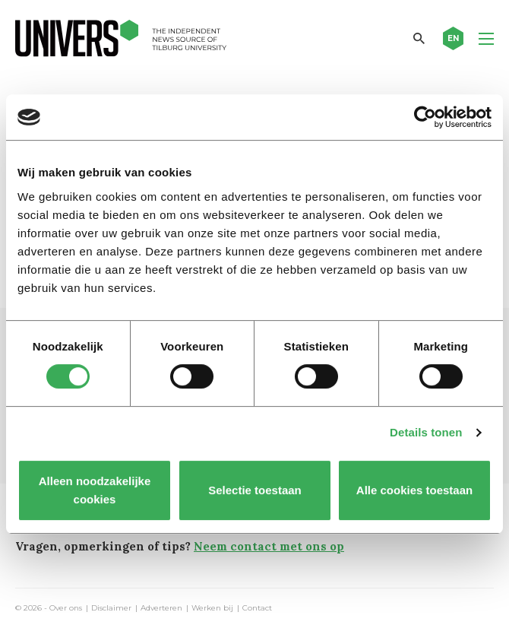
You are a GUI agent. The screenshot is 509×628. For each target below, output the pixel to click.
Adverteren (161, 608)
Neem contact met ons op (269, 546)
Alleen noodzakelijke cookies (95, 490)
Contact (257, 608)
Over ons (65, 608)
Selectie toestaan (255, 490)
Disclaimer (111, 608)
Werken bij (212, 608)
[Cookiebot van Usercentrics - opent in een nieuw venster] (425, 117)
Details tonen (426, 432)
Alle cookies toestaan (414, 490)
